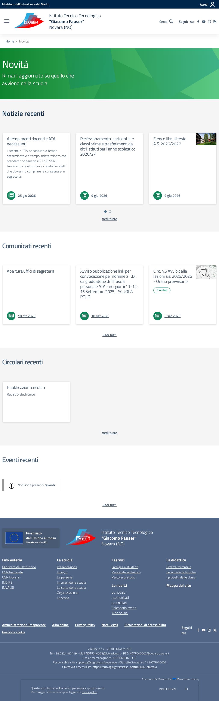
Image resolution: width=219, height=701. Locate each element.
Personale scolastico (126, 572)
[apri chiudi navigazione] (6, 21)
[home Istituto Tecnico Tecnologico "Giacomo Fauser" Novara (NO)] (57, 21)
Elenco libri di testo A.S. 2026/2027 (169, 141)
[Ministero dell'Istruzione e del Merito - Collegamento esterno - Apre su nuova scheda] (25, 4)
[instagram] (209, 21)
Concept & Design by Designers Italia (170, 679)
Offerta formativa (178, 567)
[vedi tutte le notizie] (109, 218)
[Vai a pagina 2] (110, 211)
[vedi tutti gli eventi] (109, 504)
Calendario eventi (124, 607)
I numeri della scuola (71, 582)
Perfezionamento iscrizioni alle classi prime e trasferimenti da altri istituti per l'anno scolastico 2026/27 (108, 146)
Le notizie (118, 592)
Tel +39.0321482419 (63, 653)
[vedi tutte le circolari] (109, 432)
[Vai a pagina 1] (105, 211)
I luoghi (62, 572)
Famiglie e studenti (125, 567)
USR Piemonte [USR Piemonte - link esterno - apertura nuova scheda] (12, 572)
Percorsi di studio (123, 577)
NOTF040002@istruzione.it (103, 653)
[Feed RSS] (215, 21)
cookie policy (89, 692)
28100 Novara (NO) (119, 649)
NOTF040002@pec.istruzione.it (149, 653)
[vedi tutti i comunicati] (109, 334)
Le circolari (119, 602)
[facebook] (198, 21)
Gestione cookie (13, 632)
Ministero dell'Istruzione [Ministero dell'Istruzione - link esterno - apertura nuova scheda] (19, 567)
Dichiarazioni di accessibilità (145, 624)
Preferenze (168, 689)
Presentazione (67, 567)
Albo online (120, 612)
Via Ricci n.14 (96, 649)
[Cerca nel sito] (166, 21)
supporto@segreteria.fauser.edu (96, 662)
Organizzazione (67, 592)
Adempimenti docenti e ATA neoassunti (31, 141)
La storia (63, 597)
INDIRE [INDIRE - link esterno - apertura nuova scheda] (7, 582)
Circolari (162, 290)
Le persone (65, 577)
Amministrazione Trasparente (24, 624)
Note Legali (110, 624)
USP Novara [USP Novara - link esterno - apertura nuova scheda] (10, 577)
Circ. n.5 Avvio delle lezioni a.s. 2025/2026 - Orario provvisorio (172, 276)
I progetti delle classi (180, 577)
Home (10, 41)
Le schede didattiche (181, 572)
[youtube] (204, 21)
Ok (186, 689)
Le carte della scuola (71, 587)
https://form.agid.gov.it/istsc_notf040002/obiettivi (125, 666)
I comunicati (120, 597)
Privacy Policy (85, 624)
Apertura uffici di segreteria (30, 271)
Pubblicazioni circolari (26, 387)
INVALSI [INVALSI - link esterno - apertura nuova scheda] (8, 587)
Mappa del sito (178, 585)
